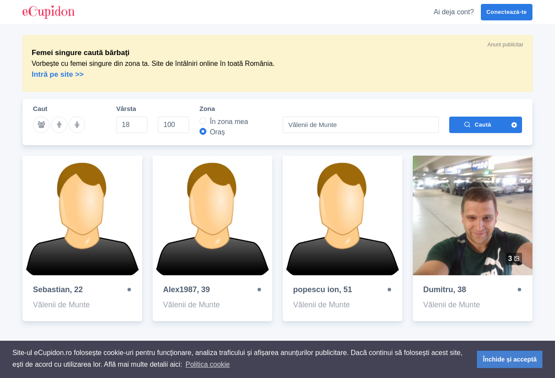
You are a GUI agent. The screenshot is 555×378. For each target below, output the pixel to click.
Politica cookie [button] (208, 364)
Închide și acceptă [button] (510, 359)
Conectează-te (506, 12)
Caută (477, 124)
